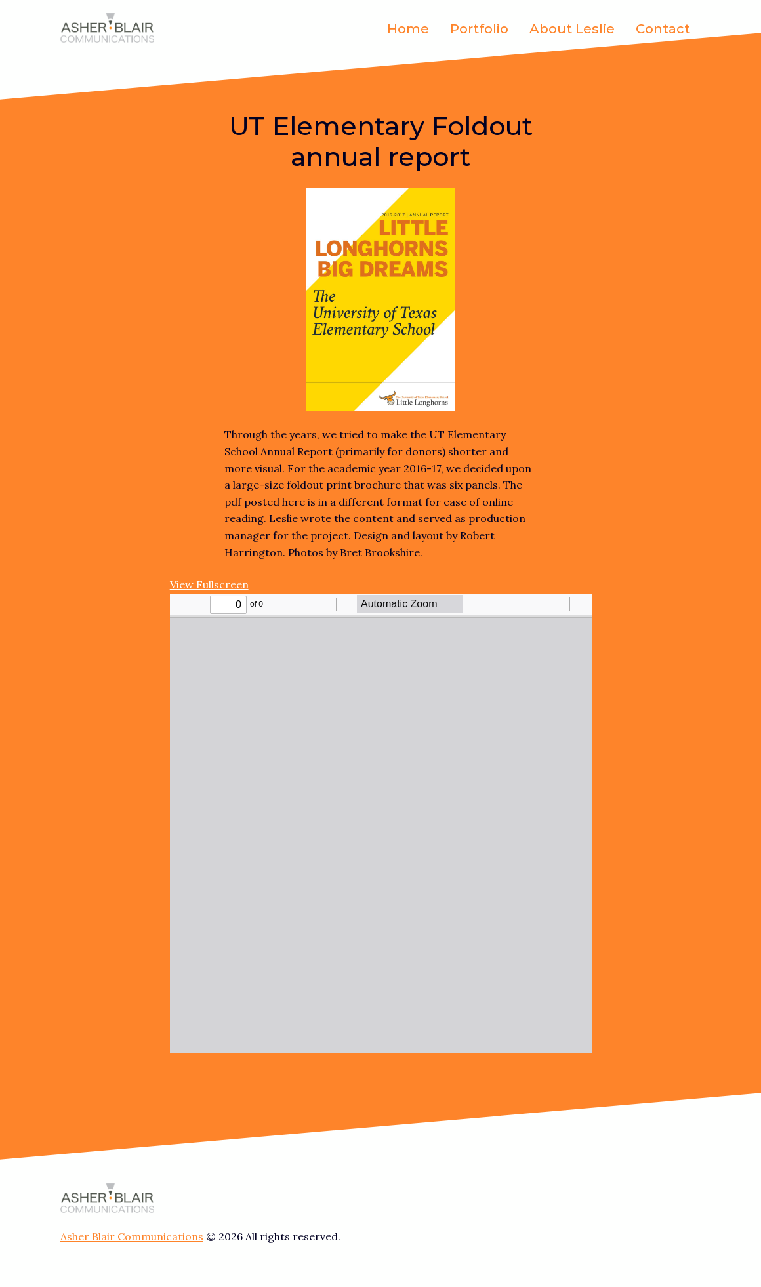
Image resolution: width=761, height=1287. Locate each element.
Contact (663, 29)
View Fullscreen (209, 584)
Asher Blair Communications (131, 1236)
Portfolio (479, 29)
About (572, 29)
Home (408, 29)
